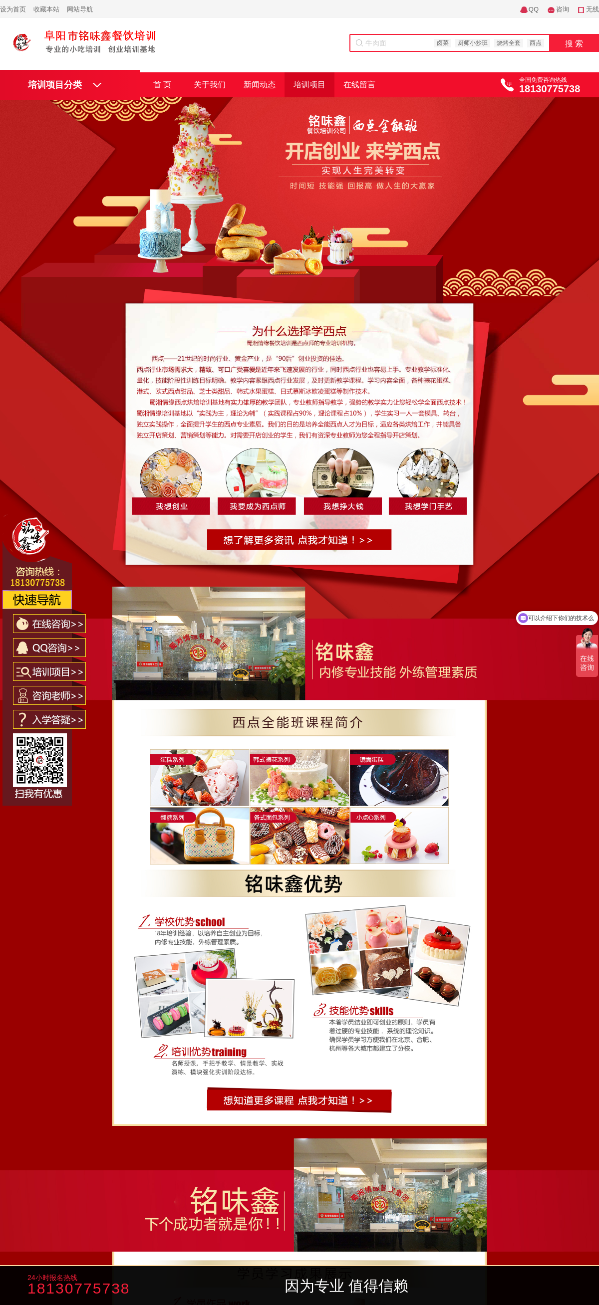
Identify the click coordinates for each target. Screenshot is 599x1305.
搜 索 (574, 43)
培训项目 (309, 84)
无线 (592, 9)
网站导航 (80, 9)
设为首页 (13, 9)
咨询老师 (246, 1287)
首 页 (162, 84)
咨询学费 (173, 1287)
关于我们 (210, 84)
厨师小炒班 (473, 42)
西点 (536, 42)
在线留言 (359, 84)
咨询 (562, 9)
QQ (534, 9)
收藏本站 (46, 9)
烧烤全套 (509, 42)
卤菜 (443, 42)
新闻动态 (260, 84)
